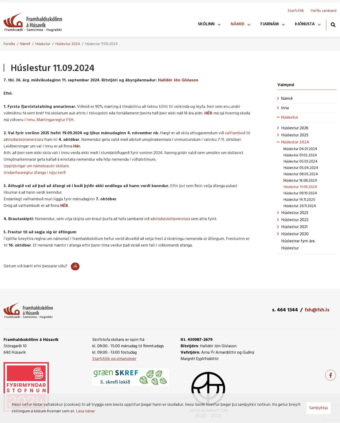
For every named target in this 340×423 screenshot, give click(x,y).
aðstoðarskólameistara (23, 139)
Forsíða (9, 44)
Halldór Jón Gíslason (178, 80)
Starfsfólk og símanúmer (114, 359)
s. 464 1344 (285, 310)
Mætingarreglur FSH (55, 120)
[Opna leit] (333, 24)
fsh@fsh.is (317, 310)
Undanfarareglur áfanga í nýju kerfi (35, 172)
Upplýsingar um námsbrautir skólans (36, 166)
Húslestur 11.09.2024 (101, 44)
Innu (30, 120)
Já (75, 267)
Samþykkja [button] (318, 408)
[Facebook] (330, 375)
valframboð (235, 133)
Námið (25, 44)
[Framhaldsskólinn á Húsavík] (35, 20)
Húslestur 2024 (67, 44)
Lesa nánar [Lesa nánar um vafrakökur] (85, 411)
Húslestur (42, 44)
